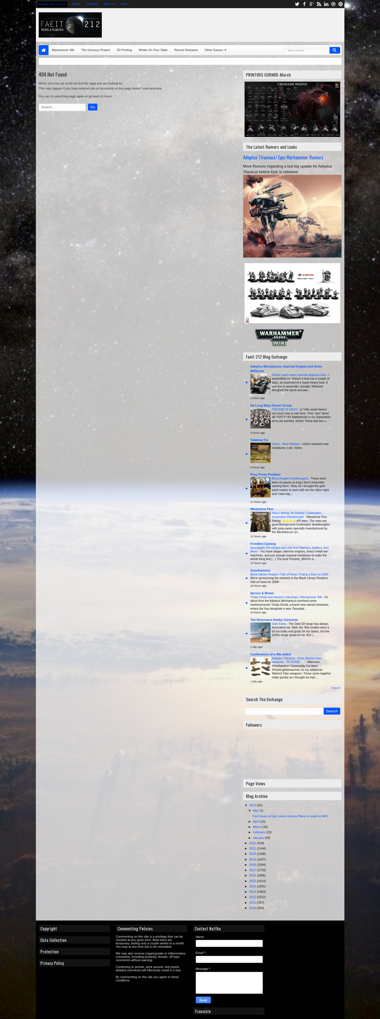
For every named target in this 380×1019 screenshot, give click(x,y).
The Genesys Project (95, 50)
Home (44, 50)
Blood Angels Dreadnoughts (290, 478)
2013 (253, 891)
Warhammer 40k (63, 50)
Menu (125, 4)
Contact (92, 4)
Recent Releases (186, 50)
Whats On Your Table (153, 50)
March (257, 826)
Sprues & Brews (262, 593)
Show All (335, 688)
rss (319, 4)
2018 (253, 864)
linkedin (326, 4)
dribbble (333, 4)
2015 (253, 881)
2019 (253, 859)
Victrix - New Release (286, 444)
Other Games (213, 50)
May (256, 810)
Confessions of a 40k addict (270, 654)
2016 (253, 875)
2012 (253, 897)
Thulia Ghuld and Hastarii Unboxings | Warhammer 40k (286, 597)
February (259, 832)
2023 (253, 805)
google (311, 4)
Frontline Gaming (263, 543)
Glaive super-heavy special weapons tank (299, 375)
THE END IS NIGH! (285, 409)
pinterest (340, 4)
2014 (253, 886)
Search (335, 50)
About (76, 4)
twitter (297, 4)
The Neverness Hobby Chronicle (274, 619)
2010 (253, 908)
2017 (253, 870)
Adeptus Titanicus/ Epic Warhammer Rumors (283, 157)
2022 (253, 843)
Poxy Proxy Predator (265, 474)
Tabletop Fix (259, 440)
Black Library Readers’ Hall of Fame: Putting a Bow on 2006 (289, 574)
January (259, 837)
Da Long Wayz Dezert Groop (271, 405)
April (256, 821)
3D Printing (124, 50)
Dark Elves (279, 623)
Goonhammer (260, 570)
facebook (304, 4)
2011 (253, 902)
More (107, 4)
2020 (253, 853)
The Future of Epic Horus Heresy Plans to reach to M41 (290, 816)
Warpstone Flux (261, 509)
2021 (253, 848)
